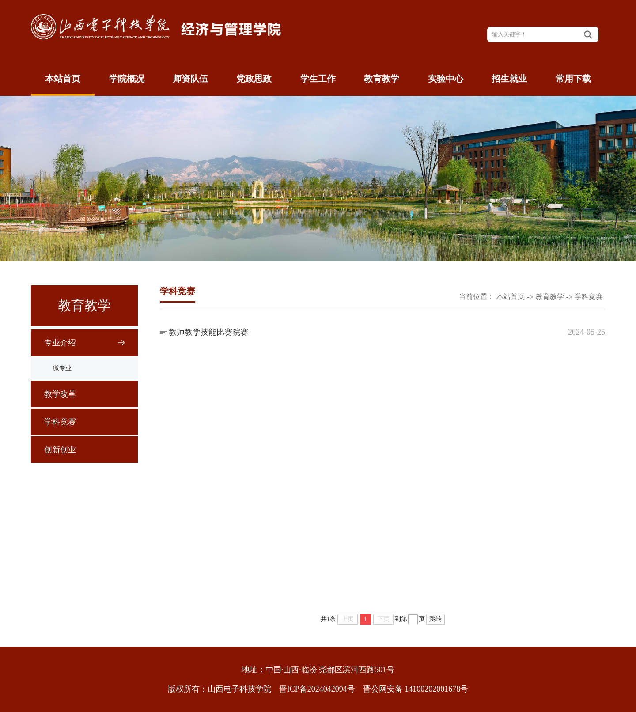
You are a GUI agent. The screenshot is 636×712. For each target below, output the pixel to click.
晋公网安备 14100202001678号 (416, 689)
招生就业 (509, 78)
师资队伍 (190, 78)
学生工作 (318, 78)
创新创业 (60, 449)
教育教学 (381, 78)
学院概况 (126, 78)
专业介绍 (60, 342)
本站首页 (62, 78)
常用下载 (573, 78)
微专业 (62, 368)
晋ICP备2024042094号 (317, 689)
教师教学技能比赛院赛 (208, 332)
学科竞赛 (60, 421)
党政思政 (254, 78)
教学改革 (60, 394)
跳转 (435, 619)
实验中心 (445, 78)
